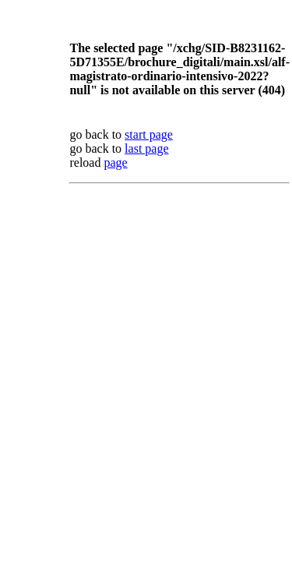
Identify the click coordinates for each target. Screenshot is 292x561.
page (115, 162)
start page (149, 134)
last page (146, 148)
